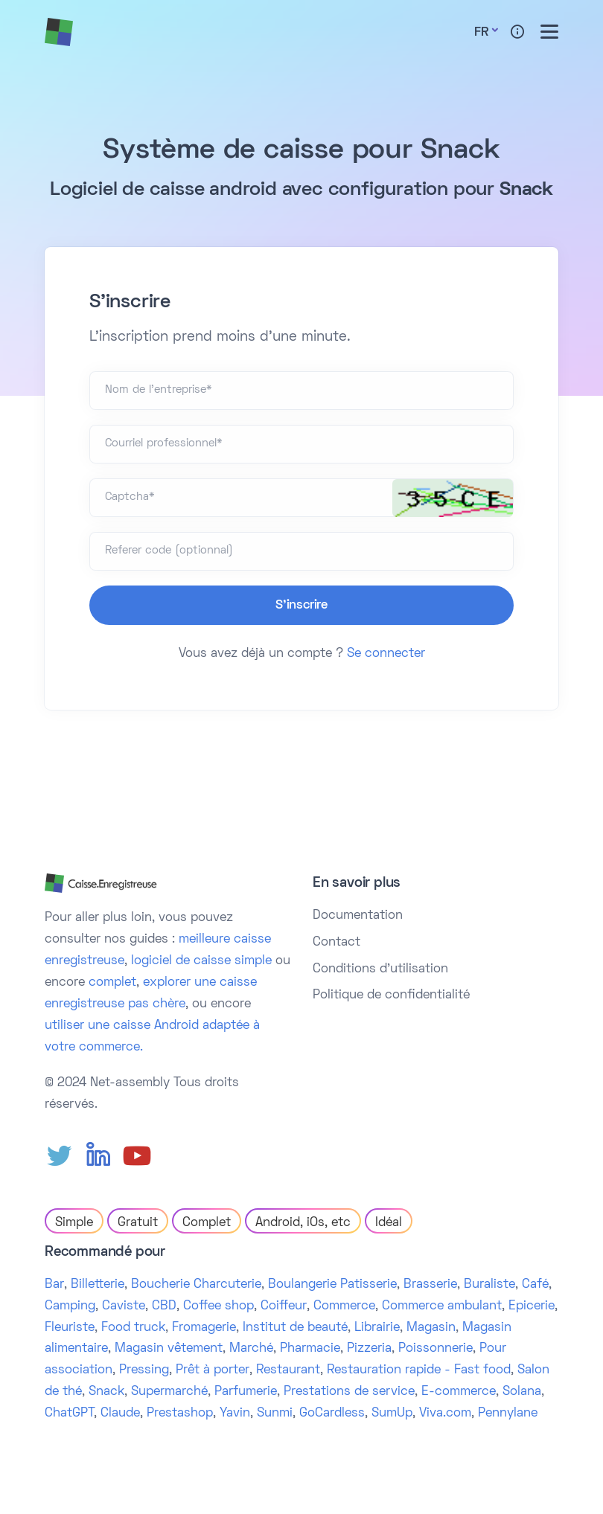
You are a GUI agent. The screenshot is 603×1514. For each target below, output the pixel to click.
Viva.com (445, 1414)
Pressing (144, 1370)
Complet (206, 1223)
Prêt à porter (212, 1370)
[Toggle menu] (549, 32)
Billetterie (97, 1285)
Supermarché (169, 1392)
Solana (521, 1392)
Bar (54, 1285)
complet (112, 983)
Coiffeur (284, 1306)
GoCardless (332, 1414)
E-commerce (458, 1392)
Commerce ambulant (442, 1306)
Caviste (123, 1306)
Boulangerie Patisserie (332, 1285)
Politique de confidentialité (391, 995)
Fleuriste (70, 1328)
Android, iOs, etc (303, 1223)
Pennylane (507, 1414)
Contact (336, 943)
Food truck (133, 1328)
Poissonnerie (435, 1349)
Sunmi (275, 1414)
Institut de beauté (295, 1328)
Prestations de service (349, 1392)
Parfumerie (245, 1392)
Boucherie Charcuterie (196, 1285)
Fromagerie (204, 1328)
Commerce (344, 1306)
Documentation (358, 916)
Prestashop (180, 1414)
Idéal (388, 1223)
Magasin (431, 1328)
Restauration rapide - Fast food (419, 1370)
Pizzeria (369, 1349)
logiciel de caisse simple (201, 961)
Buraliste (489, 1285)
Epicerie (531, 1306)
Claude (120, 1414)
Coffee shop (218, 1306)
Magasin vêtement (169, 1349)
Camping (70, 1306)
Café (535, 1285)
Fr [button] (481, 33)
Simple (74, 1223)
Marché (251, 1349)
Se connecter (386, 654)
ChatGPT (69, 1414)
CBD (164, 1306)
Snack (106, 1392)
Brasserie (430, 1285)
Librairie (377, 1328)
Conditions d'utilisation (380, 969)
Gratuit (138, 1223)
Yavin (235, 1414)
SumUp (391, 1414)
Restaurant (288, 1370)
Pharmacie (310, 1349)
